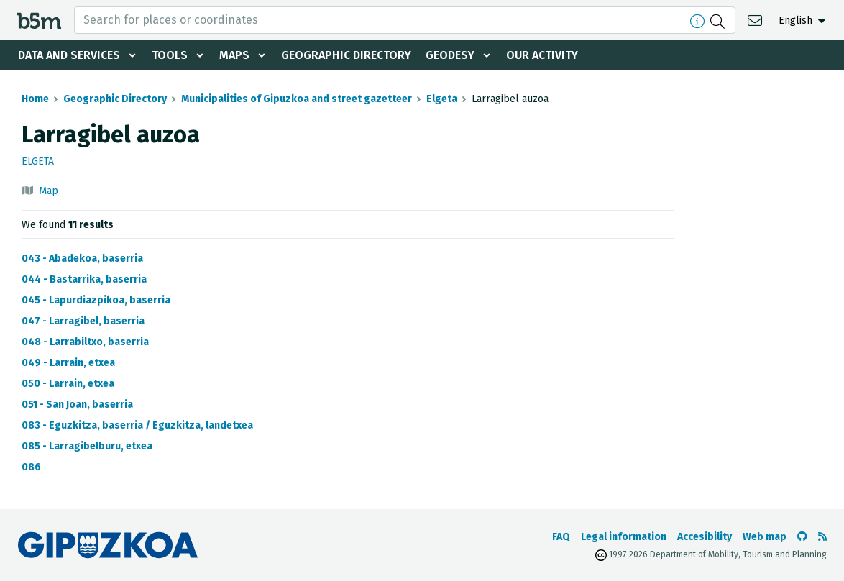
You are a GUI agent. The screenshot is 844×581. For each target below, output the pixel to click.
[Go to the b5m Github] (802, 537)
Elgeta (441, 99)
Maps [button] (234, 55)
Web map (764, 537)
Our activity (542, 55)
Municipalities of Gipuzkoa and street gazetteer (296, 99)
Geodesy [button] (450, 55)
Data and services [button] (69, 55)
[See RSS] (822, 537)
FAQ (561, 537)
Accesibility (704, 537)
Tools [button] (170, 55)
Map (48, 191)
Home (35, 99)
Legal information (623, 537)
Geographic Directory (346, 55)
